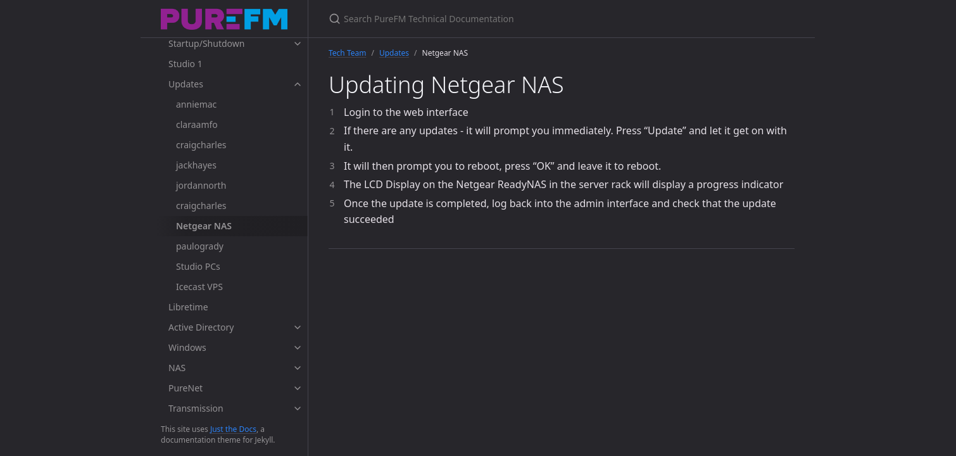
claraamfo (197, 124)
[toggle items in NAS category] (297, 368)
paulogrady (199, 246)
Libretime (188, 307)
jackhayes (196, 165)
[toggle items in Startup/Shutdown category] (297, 44)
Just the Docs (233, 429)
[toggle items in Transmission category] (297, 408)
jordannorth (201, 185)
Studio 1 (185, 64)
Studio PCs (198, 266)
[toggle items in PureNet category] (297, 388)
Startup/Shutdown (206, 43)
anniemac (196, 104)
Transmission (195, 408)
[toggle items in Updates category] (297, 84)
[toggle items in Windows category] (297, 348)
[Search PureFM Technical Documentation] (478, 18)
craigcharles (201, 145)
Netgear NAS (204, 226)
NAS (177, 368)
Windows (187, 347)
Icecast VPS (199, 287)
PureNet (185, 388)
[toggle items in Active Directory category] (297, 327)
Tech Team (347, 53)
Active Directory (201, 327)
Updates (185, 84)
